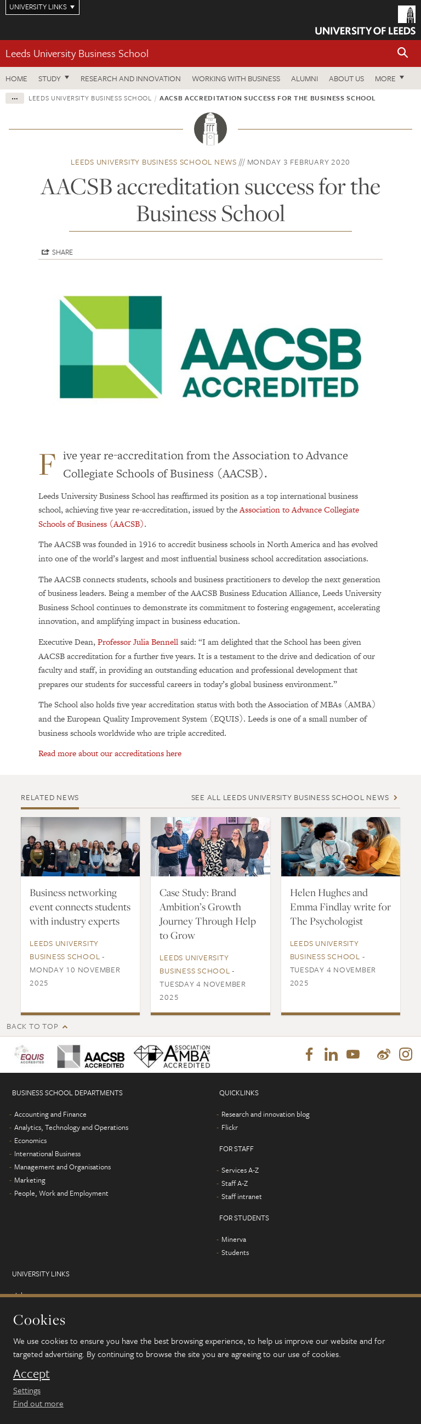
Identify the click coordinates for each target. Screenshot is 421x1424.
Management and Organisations (62, 1166)
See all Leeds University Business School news (290, 797)
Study (49, 78)
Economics (30, 1140)
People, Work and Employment (61, 1192)
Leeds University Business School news (154, 161)
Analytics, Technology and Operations (71, 1127)
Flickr (229, 1127)
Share (62, 251)
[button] (403, 53)
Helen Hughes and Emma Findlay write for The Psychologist (340, 906)
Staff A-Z (234, 1183)
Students (235, 1252)
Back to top (32, 1026)
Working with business (236, 78)
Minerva (233, 1239)
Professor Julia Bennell (138, 642)
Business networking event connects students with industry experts (80, 906)
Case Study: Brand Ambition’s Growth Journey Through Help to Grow (208, 913)
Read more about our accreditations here (109, 753)
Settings (27, 1390)
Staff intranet (241, 1196)
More (385, 78)
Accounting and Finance (50, 1113)
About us (346, 78)
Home (16, 78)
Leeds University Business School (77, 53)
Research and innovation (131, 78)
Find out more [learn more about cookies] (38, 1403)
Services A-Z (240, 1169)
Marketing (29, 1179)
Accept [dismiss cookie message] (31, 1373)
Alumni (304, 78)
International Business (47, 1153)
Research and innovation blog (265, 1113)
